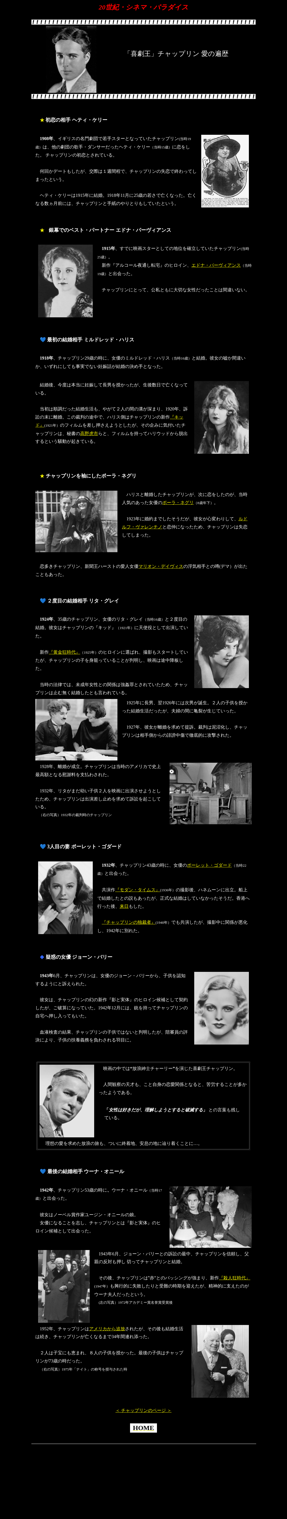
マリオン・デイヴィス (160, 566)
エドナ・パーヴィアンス (216, 265)
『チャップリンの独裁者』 (129, 922)
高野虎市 (89, 433)
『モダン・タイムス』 (137, 889)
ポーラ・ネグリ (178, 502)
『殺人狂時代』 (234, 1277)
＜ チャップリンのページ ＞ (143, 1410)
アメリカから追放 (107, 1328)
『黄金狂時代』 (64, 652)
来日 (124, 906)
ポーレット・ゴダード (209, 865)
